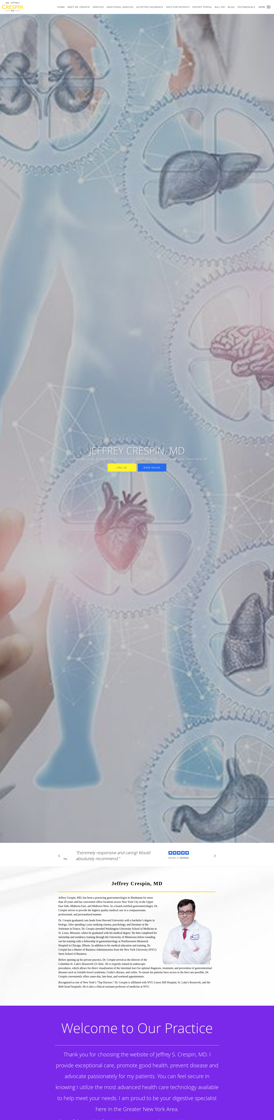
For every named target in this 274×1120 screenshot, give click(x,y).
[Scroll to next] (213, 856)
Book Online (152, 467)
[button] (269, 7)
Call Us (122, 467)
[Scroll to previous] (60, 856)
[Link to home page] (22, 6)
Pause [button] (65, 859)
